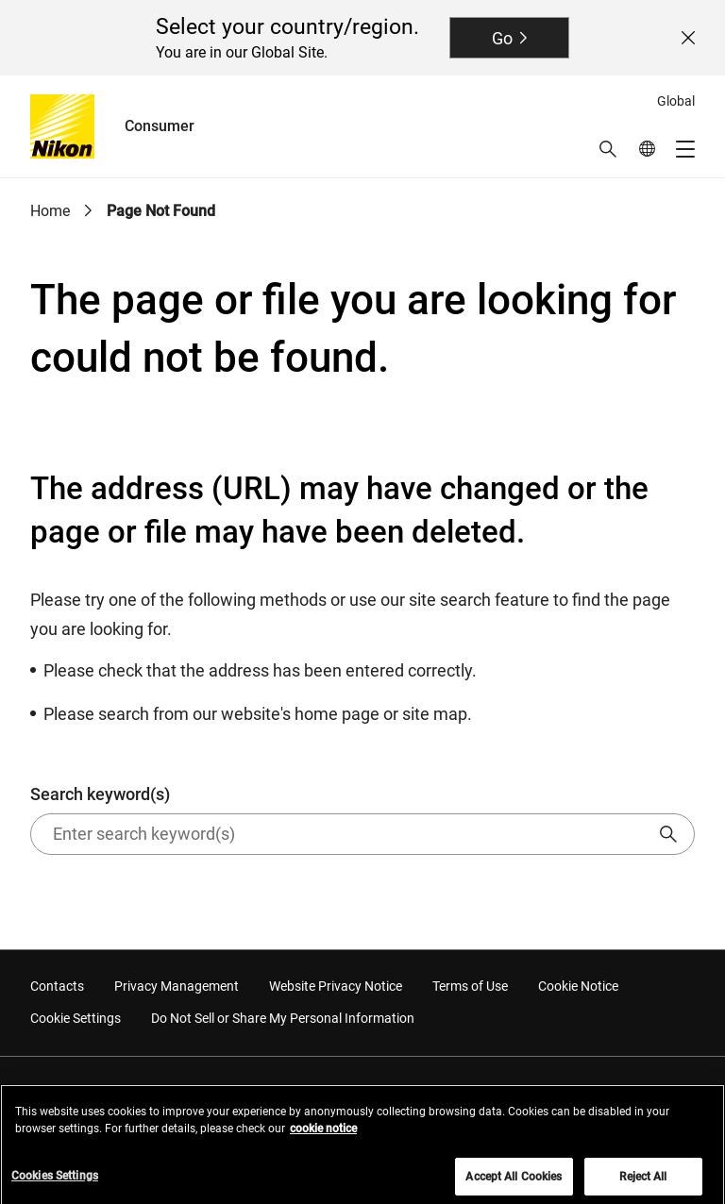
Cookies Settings (54, 1180)
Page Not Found (161, 211)
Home (50, 211)
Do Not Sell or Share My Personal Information (282, 1018)
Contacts (57, 986)
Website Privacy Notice (335, 986)
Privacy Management (176, 986)
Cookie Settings (75, 1018)
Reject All (642, 1181)
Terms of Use (470, 986)
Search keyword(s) (362, 819)
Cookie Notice (578, 986)
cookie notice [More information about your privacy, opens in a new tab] (323, 1133)
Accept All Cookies (513, 1181)
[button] (608, 149)
